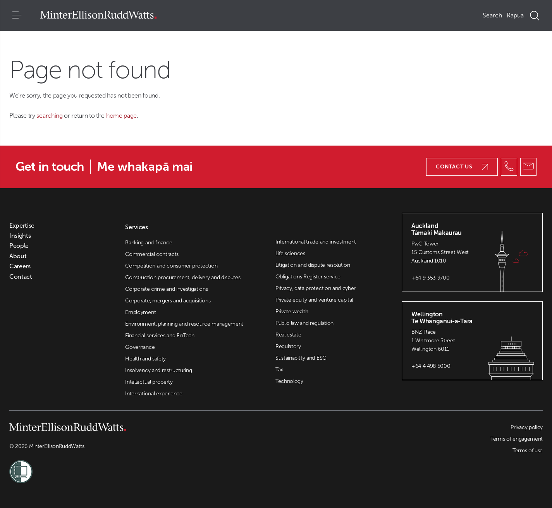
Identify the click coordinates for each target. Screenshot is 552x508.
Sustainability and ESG (301, 358)
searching (50, 115)
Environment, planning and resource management (184, 324)
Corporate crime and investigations (166, 289)
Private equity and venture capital (314, 300)
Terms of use (527, 450)
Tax (279, 369)
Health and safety (145, 358)
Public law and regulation (304, 323)
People (19, 245)
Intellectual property (148, 382)
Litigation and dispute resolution (312, 265)
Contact (20, 276)
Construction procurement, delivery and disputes (182, 277)
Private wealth (291, 311)
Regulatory (288, 346)
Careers (20, 266)
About (17, 256)
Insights (20, 235)
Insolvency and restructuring (158, 370)
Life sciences (290, 253)
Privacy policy (527, 427)
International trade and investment (315, 242)
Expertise (21, 225)
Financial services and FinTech (159, 335)
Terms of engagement (516, 439)
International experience (153, 393)
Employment (140, 312)
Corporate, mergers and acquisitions (167, 300)
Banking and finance (148, 242)
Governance (140, 347)
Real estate (288, 334)
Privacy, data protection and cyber (315, 288)
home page (121, 115)
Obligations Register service (307, 276)
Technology (289, 381)
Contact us (462, 166)
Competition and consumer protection (171, 266)
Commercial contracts (152, 254)
